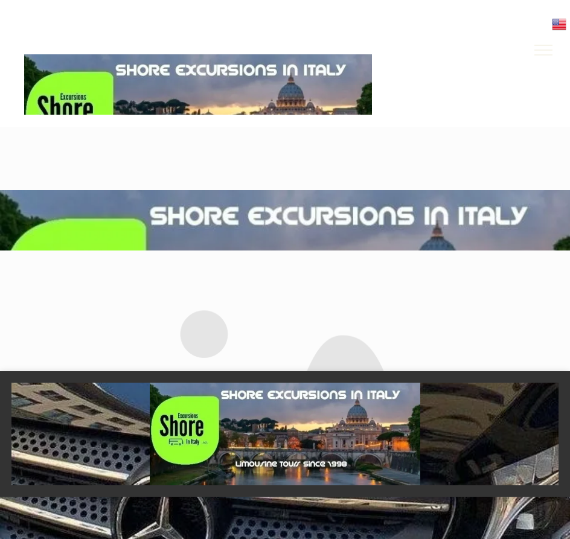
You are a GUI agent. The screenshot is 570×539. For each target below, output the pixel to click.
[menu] (543, 50)
